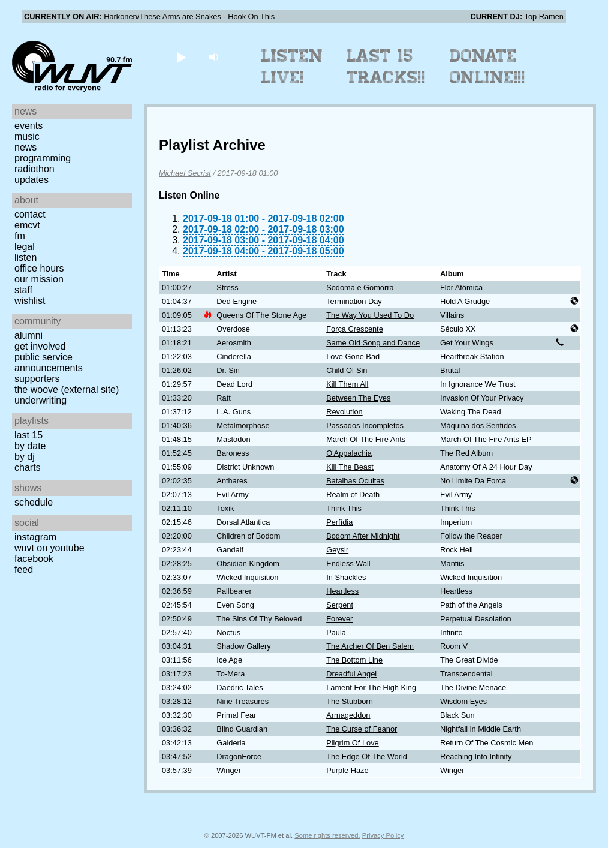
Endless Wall (348, 563)
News (25, 147)
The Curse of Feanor (361, 728)
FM (19, 236)
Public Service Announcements (48, 362)
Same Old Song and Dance (373, 342)
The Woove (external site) (66, 389)
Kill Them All (347, 384)
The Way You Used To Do (370, 315)
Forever (339, 618)
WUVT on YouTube (49, 548)
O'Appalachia (349, 453)
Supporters (37, 379)
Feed (23, 569)
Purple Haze (347, 770)
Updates (31, 180)
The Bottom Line (354, 659)
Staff (23, 290)
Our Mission (39, 279)
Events (28, 126)
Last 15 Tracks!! (386, 66)
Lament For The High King (371, 687)
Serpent (339, 604)
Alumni (28, 335)
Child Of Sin (346, 370)
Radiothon (34, 169)
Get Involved (39, 346)
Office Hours (39, 268)
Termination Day (353, 301)
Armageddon (348, 715)
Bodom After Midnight (362, 535)
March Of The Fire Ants (365, 439)
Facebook (33, 559)
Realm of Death (353, 494)
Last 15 (28, 435)
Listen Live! (292, 66)
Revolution (344, 411)
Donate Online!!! (487, 66)
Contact (30, 214)
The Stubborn (349, 701)
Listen (25, 257)
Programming (42, 158)
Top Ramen (544, 16)
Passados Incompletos (365, 425)
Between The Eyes (358, 397)
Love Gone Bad (353, 356)
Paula (336, 632)
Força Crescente (354, 328)
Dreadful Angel (351, 673)
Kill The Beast (350, 466)
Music (27, 136)
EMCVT (27, 225)
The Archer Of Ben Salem (370, 646)
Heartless (342, 591)
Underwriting (40, 400)
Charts (27, 467)
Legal (24, 247)
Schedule (33, 502)
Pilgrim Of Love (352, 742)
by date (30, 446)
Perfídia (339, 522)
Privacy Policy (383, 835)
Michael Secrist (185, 173)
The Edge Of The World (366, 756)
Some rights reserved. (327, 835)
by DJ (24, 457)
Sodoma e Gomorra (359, 287)
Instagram (35, 537)
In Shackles (346, 577)
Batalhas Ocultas (355, 480)
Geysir (337, 549)
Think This (344, 508)
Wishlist (30, 301)
